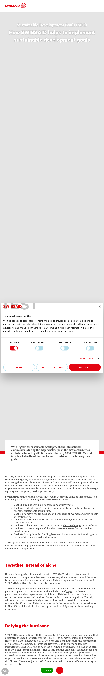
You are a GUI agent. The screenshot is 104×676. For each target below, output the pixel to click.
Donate (47, 670)
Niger (69, 591)
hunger (39, 507)
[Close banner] (100, 307)
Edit (5, 671)
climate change (72, 525)
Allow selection (52, 367)
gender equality (42, 513)
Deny (19, 367)
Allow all (85, 367)
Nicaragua (65, 635)
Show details (87, 358)
